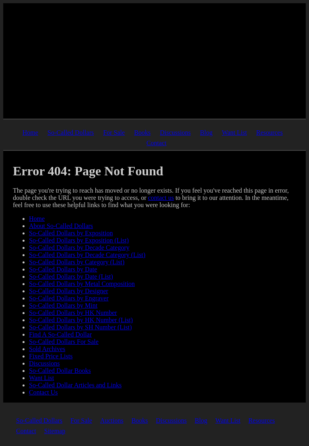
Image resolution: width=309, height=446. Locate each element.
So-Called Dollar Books (60, 370)
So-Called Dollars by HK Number (73, 312)
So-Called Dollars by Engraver (69, 298)
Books (142, 132)
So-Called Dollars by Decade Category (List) (87, 254)
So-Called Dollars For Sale (64, 341)
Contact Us (43, 392)
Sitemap (54, 431)
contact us (161, 197)
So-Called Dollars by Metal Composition (82, 283)
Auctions (112, 420)
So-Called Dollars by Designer (68, 291)
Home (30, 132)
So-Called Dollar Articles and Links (75, 385)
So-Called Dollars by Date (63, 269)
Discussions (175, 132)
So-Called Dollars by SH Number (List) (80, 327)
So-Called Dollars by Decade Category (79, 247)
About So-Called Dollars (61, 225)
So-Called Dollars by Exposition (71, 233)
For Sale (114, 132)
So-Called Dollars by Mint (63, 305)
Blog (206, 132)
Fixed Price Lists (50, 356)
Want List (234, 132)
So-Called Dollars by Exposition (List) (79, 240)
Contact (156, 143)
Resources (269, 132)
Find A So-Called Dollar (60, 334)
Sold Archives (47, 348)
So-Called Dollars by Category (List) (76, 262)
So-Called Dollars (70, 132)
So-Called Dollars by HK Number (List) (81, 320)
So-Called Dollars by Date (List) (71, 276)
